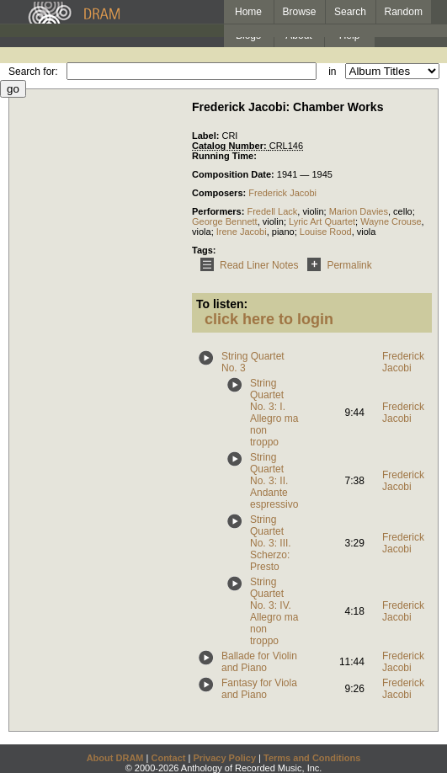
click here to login (269, 319)
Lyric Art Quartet (322, 221)
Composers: (220, 193)
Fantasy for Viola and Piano (259, 689)
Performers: (219, 211)
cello (402, 211)
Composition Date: (234, 174)
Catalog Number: (230, 146)
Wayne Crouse (390, 221)
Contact (168, 758)
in (332, 71)
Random (404, 12)
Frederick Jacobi (282, 193)
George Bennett (225, 221)
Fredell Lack (272, 211)
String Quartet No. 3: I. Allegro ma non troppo (274, 412)
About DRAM (115, 758)
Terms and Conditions (311, 758)
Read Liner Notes (246, 265)
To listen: (221, 304)
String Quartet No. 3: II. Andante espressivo (274, 480)
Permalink (336, 265)
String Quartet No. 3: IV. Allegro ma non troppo (274, 611)
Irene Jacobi (241, 232)
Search (350, 12)
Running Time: (224, 156)
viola (201, 232)
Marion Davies (358, 211)
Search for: (33, 71)
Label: (206, 136)
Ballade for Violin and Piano (259, 662)
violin (312, 211)
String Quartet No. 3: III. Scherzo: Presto (270, 543)
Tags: (204, 250)
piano (283, 232)
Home (248, 12)
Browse (300, 12)
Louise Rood (326, 232)
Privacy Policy (224, 758)
